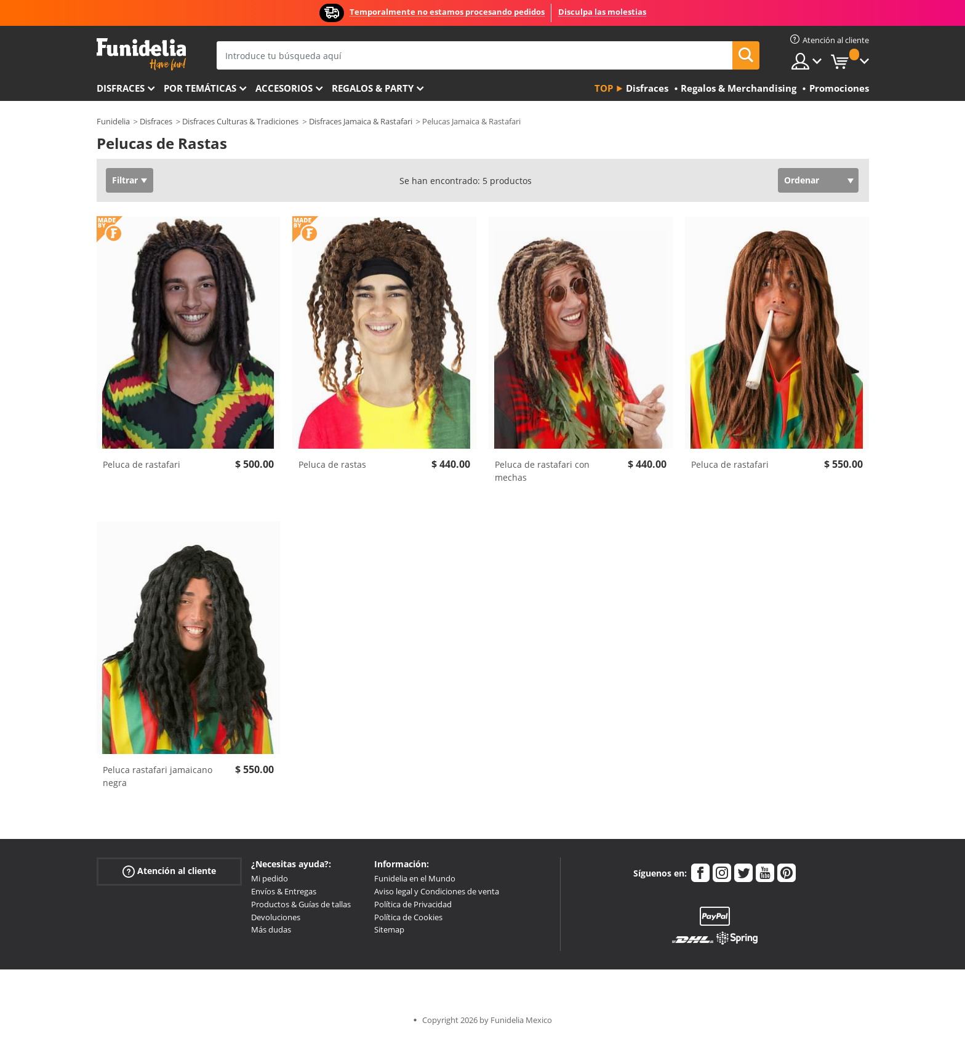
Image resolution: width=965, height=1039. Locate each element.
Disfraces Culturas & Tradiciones (240, 121)
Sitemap (389, 929)
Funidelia (113, 121)
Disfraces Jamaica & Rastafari (360, 121)
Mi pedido (269, 878)
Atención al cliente (169, 871)
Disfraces (121, 88)
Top (604, 88)
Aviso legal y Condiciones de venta (436, 891)
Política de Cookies (408, 917)
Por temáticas (200, 88)
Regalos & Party (373, 88)
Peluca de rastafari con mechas (542, 471)
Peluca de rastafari (141, 464)
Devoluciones (275, 917)
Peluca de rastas (332, 464)
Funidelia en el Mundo (414, 878)
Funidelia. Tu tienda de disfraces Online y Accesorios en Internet (141, 54)
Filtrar (125, 180)
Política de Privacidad (413, 904)
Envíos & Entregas (283, 891)
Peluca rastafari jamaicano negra (157, 776)
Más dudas (271, 929)
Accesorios (284, 88)
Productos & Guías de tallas (301, 904)
